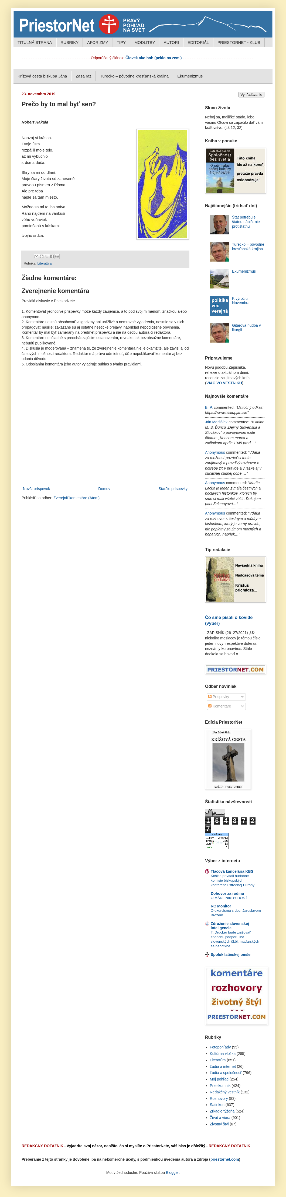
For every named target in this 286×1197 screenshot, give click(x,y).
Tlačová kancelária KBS (232, 871)
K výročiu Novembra (241, 300)
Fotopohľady (220, 1047)
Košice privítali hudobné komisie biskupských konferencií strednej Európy (232, 880)
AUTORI (171, 42)
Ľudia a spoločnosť (226, 1073)
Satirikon (217, 1105)
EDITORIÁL (198, 42)
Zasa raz (83, 76)
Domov (104, 489)
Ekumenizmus (190, 76)
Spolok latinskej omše (230, 954)
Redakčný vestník (225, 1092)
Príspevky (218, 697)
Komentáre (219, 706)
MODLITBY (144, 42)
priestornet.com (224, 1159)
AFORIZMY (97, 42)
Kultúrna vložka (223, 1053)
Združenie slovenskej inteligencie (230, 925)
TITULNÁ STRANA (35, 42)
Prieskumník (220, 1085)
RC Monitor (221, 906)
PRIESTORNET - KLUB (238, 42)
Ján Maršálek (216, 422)
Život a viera (220, 1117)
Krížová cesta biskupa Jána (42, 76)
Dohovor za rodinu (227, 893)
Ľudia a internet (223, 1066)
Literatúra (44, 263)
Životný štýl (219, 1124)
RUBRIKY (70, 42)
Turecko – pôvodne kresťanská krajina (134, 76)
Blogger (172, 1172)
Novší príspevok (36, 489)
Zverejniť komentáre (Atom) (76, 498)
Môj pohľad (219, 1079)
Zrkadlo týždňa (222, 1111)
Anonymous (215, 452)
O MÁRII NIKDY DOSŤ (229, 898)
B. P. (209, 407)
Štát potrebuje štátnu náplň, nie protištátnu (246, 221)
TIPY (121, 42)
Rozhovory (219, 1098)
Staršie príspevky (173, 489)
